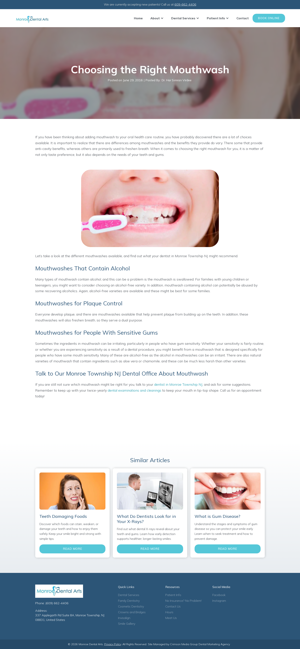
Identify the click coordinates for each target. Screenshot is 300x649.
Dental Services (128, 595)
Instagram (219, 601)
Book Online (269, 18)
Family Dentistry (129, 601)
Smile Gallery (126, 623)
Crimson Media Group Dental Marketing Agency (200, 644)
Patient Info (173, 595)
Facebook (219, 595)
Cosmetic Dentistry (131, 606)
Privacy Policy (112, 644)
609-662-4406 (185, 4)
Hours (169, 612)
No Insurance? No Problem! (183, 601)
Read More (72, 549)
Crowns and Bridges (132, 612)
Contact (242, 18)
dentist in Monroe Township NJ (178, 384)
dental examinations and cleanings (134, 390)
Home (138, 18)
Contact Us (173, 606)
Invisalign (124, 618)
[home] (32, 19)
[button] (157, 18)
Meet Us (171, 618)
